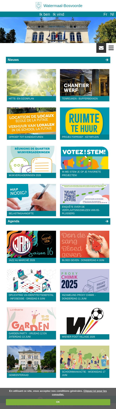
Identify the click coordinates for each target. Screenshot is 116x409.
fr (105, 14)
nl (112, 14)
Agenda (13, 221)
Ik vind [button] (58, 14)
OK (58, 401)
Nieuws (13, 59)
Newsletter (101, 49)
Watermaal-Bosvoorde (62, 6)
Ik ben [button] (44, 14)
